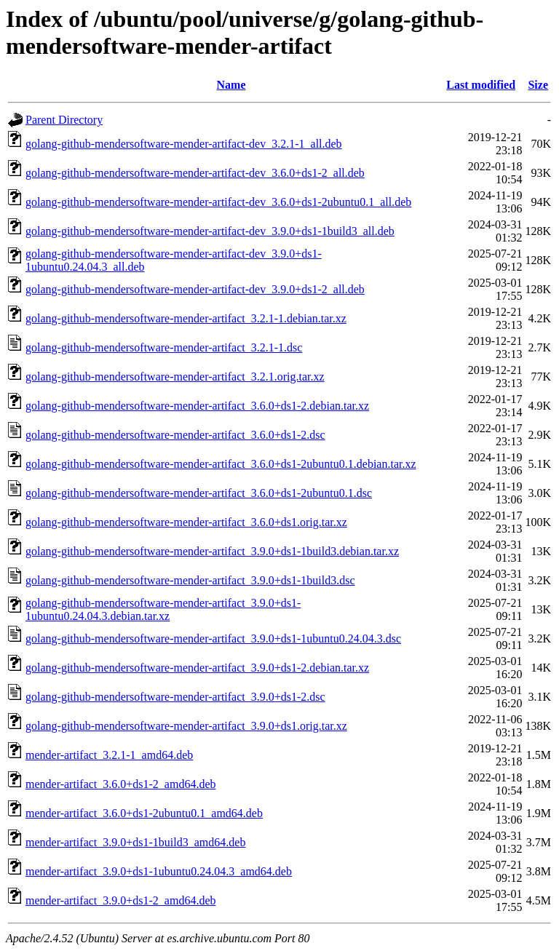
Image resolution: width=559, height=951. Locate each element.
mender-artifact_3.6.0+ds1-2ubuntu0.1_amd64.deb (144, 813)
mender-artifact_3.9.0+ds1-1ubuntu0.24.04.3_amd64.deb (158, 871)
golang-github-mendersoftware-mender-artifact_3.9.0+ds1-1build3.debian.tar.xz (212, 551)
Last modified (480, 85)
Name (231, 85)
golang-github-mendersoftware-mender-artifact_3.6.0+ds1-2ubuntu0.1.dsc (198, 493)
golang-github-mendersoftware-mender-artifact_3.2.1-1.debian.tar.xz (185, 318)
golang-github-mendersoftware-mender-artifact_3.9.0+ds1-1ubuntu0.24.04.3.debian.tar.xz (163, 609)
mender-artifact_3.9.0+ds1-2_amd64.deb (120, 900)
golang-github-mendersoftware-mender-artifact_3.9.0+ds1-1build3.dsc (190, 580)
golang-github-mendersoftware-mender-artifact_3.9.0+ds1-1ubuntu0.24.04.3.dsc (213, 638)
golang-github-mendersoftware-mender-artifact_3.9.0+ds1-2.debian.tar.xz (197, 667)
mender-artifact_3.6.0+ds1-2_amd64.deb (120, 784)
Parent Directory (64, 120)
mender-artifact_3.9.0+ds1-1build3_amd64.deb (135, 842)
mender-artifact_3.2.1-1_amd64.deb (109, 755)
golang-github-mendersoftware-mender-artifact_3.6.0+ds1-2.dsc (175, 435)
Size (538, 85)
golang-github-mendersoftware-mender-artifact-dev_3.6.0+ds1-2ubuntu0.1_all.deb (218, 202)
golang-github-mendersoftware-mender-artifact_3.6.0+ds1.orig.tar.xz (186, 522)
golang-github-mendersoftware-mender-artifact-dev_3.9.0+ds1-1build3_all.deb (210, 231)
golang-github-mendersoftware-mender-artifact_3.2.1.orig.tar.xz (175, 376)
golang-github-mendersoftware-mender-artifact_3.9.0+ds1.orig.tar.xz (186, 726)
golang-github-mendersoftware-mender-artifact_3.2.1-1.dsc (163, 347)
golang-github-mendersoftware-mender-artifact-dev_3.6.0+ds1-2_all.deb (195, 173)
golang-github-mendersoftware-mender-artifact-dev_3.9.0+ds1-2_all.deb (195, 289)
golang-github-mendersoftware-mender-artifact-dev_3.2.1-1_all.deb (183, 144)
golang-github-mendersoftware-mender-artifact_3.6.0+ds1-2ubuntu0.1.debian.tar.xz (220, 464)
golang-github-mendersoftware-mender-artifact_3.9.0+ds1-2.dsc (175, 697)
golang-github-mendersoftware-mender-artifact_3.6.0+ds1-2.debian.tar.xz (197, 405)
